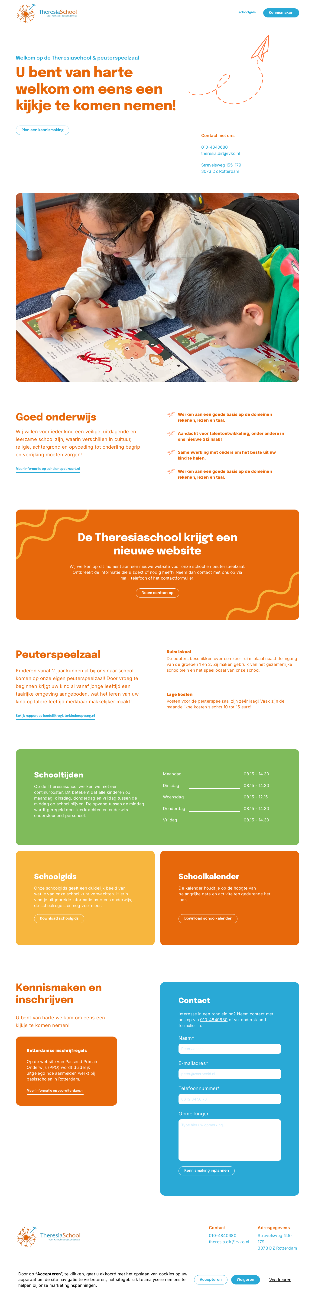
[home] (47, 13)
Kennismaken (281, 13)
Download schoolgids (59, 918)
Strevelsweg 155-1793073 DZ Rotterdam (277, 1241)
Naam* (186, 1038)
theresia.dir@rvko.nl (220, 153)
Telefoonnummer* (199, 1088)
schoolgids (247, 12)
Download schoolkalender (208, 918)
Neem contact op (157, 593)
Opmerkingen (194, 1114)
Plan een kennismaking (43, 130)
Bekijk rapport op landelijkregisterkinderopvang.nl (55, 715)
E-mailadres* (193, 1063)
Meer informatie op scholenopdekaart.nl (48, 468)
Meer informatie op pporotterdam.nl (55, 1090)
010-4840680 (214, 147)
